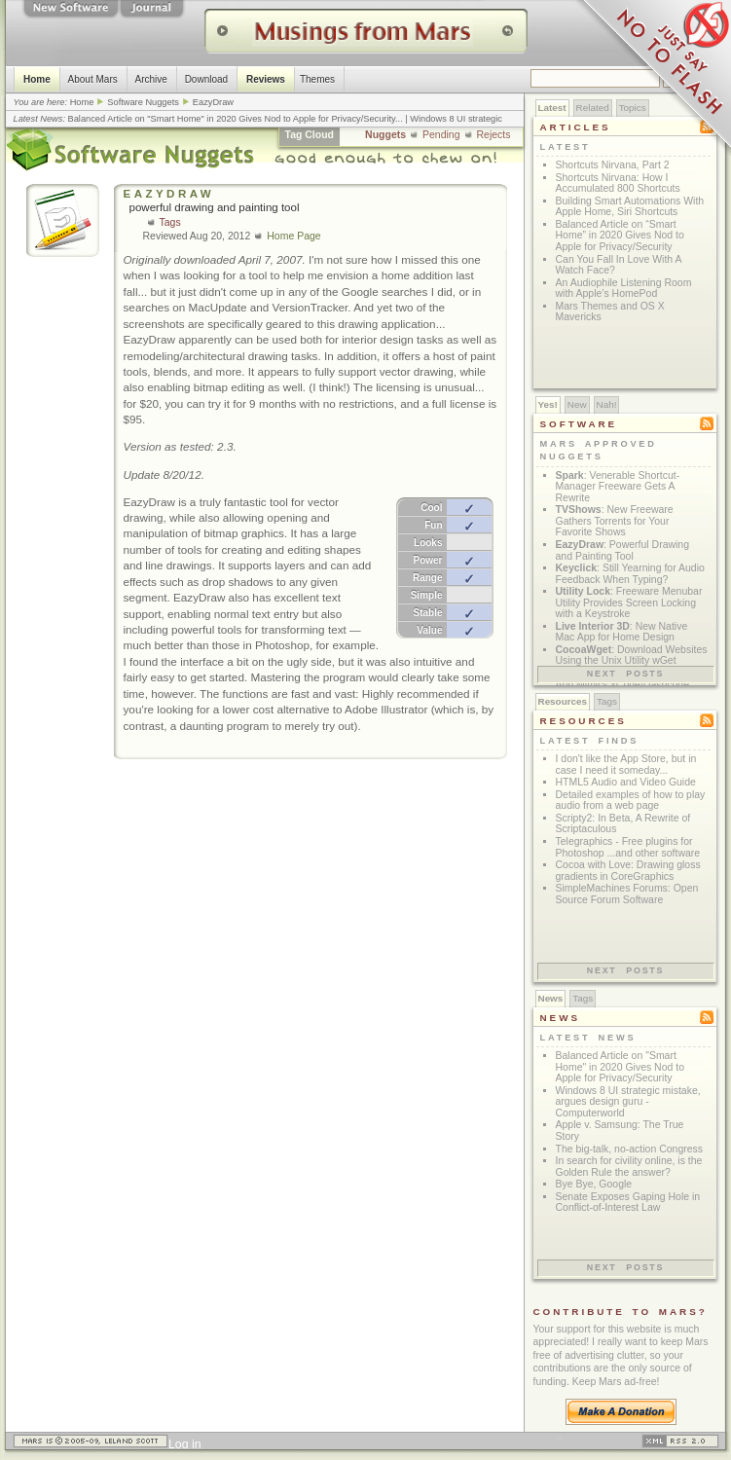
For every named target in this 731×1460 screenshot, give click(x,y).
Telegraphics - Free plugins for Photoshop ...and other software (628, 847)
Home (37, 79)
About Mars (92, 79)
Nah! (607, 404)
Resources (563, 701)
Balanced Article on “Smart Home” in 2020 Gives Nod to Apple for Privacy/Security (620, 235)
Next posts (626, 673)
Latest (552, 107)
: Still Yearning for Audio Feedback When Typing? (630, 574)
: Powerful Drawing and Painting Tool (623, 550)
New (577, 404)
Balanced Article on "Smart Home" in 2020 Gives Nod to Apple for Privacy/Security (231, 119)
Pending (440, 134)
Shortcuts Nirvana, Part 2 (613, 165)
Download (205, 79)
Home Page (293, 236)
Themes (316, 79)
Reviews (264, 79)
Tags (170, 222)
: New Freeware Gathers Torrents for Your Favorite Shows (615, 520)
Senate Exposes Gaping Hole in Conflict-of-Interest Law (628, 1202)
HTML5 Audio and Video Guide (626, 782)
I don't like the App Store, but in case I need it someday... (626, 764)
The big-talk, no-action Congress (630, 1149)
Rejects (494, 134)
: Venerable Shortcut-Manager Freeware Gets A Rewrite (618, 486)
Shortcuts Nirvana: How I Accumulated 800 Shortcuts (618, 183)
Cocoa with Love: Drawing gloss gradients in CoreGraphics (628, 870)
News (551, 998)
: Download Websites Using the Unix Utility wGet (632, 655)
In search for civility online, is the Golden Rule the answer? (629, 1166)
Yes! (548, 404)
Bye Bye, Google (594, 1184)
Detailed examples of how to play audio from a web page (631, 800)
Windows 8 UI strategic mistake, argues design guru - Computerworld (628, 1101)
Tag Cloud (309, 134)
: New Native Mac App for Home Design (622, 632)
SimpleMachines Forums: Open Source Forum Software (627, 894)
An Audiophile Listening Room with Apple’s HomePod (624, 288)
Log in (184, 1444)
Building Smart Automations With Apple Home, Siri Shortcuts (630, 207)
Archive (150, 79)
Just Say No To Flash (653, 78)
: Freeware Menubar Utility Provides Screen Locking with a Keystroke (629, 602)
